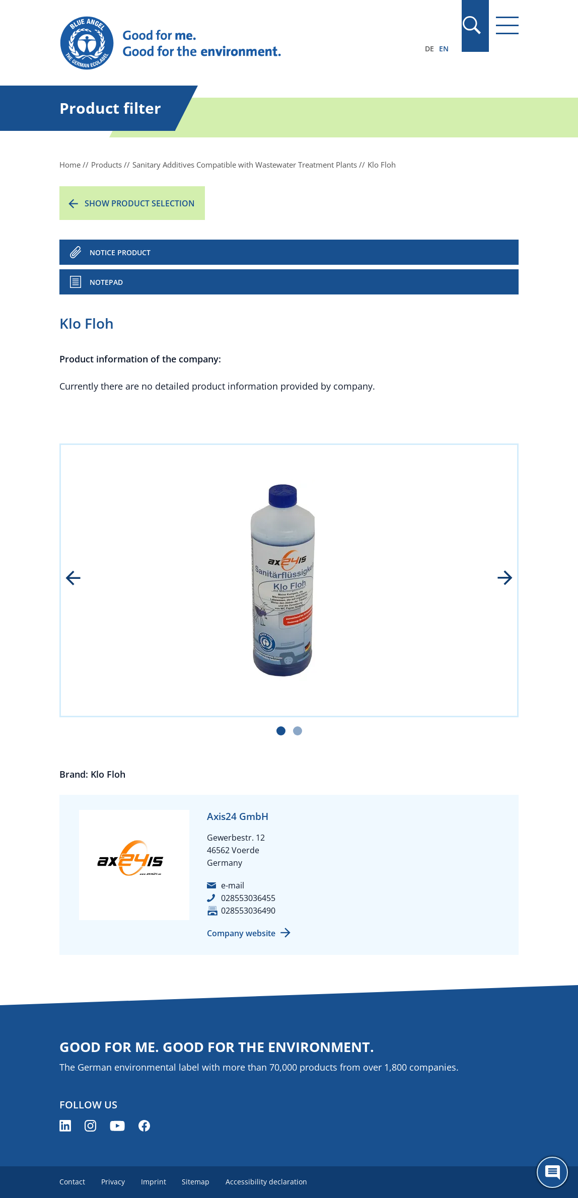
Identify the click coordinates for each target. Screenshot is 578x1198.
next (498, 579)
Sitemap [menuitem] (196, 1181)
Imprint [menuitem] (153, 1181)
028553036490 (248, 910)
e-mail (232, 885)
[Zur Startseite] (220, 43)
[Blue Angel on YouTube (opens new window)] (117, 1126)
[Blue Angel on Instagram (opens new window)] (90, 1126)
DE (429, 48)
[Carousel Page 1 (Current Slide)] (280, 730)
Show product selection (140, 203)
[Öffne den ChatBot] (552, 1172)
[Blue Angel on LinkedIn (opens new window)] (65, 1126)
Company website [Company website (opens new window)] (241, 933)
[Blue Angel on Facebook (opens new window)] (144, 1126)
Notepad (106, 282)
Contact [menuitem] (72, 1181)
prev (80, 579)
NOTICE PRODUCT (120, 252)
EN (444, 48)
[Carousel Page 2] (297, 730)
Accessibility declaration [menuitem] (267, 1181)
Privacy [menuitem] (113, 1181)
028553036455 (248, 898)
